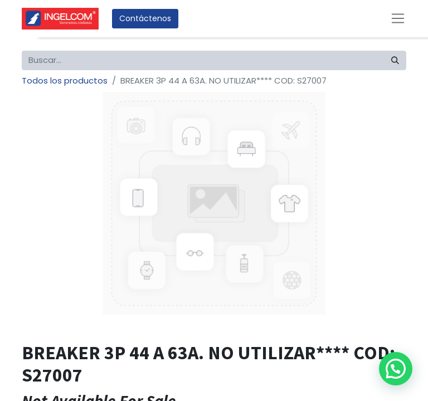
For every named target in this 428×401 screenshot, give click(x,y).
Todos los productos (65, 80)
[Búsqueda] (395, 60)
